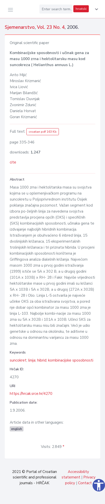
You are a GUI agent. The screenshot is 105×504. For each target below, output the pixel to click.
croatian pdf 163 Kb (43, 132)
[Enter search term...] (56, 9)
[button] (95, 9)
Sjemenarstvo (20, 27)
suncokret (18, 360)
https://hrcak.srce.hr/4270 (31, 393)
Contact (85, 482)
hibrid (41, 360)
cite (13, 162)
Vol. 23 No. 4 (51, 27)
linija (31, 360)
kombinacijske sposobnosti (70, 360)
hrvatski (81, 9)
